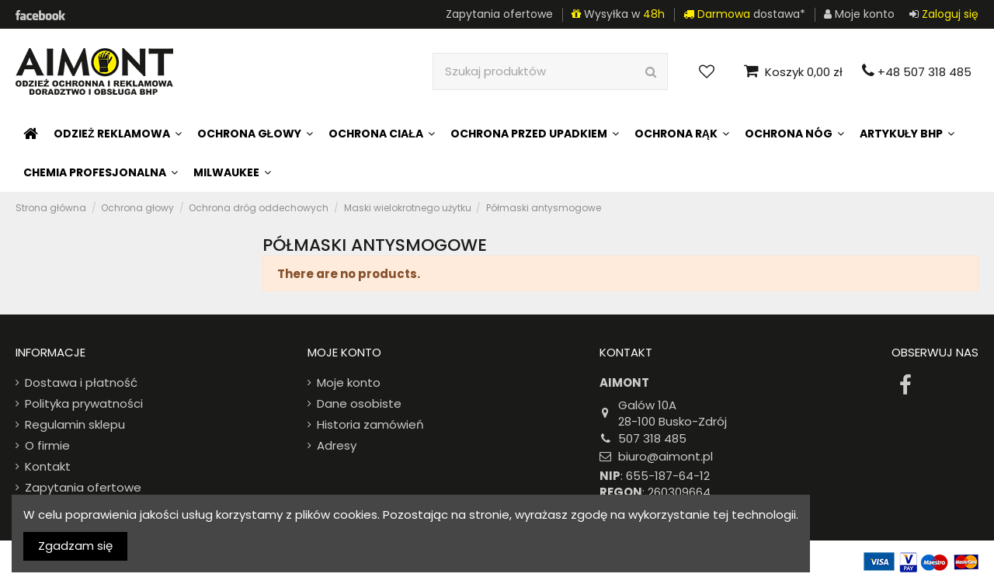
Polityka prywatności (84, 403)
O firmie (47, 445)
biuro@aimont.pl (665, 456)
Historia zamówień (370, 424)
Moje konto (349, 382)
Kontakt (48, 466)
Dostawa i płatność (81, 382)
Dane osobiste (359, 403)
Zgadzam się (75, 545)
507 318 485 (652, 438)
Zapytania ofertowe (499, 14)
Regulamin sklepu (75, 424)
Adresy (336, 445)
